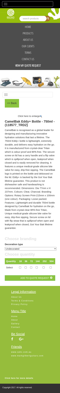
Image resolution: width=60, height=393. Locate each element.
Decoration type (14, 244)
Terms (28, 52)
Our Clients (28, 46)
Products (28, 33)
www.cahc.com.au (21, 352)
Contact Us (28, 59)
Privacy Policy (19, 304)
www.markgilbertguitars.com (27, 356)
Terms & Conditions (22, 301)
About (14, 320)
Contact (15, 327)
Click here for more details (19, 378)
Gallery (15, 324)
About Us (28, 40)
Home (28, 27)
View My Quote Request (28, 65)
